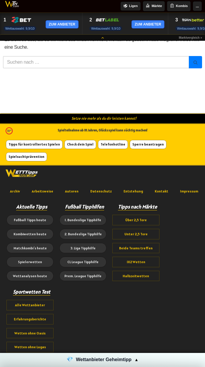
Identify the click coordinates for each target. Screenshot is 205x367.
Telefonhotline (113, 144)
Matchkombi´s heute (30, 248)
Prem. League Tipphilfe (82, 276)
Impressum (189, 191)
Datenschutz (101, 191)
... (197, 6)
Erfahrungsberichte (30, 319)
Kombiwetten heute (30, 234)
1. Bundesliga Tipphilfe (83, 220)
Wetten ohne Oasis (30, 333)
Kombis (179, 6)
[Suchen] (96, 62)
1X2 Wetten (136, 262)
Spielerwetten (30, 262)
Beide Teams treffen (136, 248)
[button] (102, 360)
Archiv (15, 191)
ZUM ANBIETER (62, 24)
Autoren (72, 191)
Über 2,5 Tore (136, 220)
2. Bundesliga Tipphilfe (83, 234)
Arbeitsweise (42, 191)
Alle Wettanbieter (30, 305)
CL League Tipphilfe (83, 262)
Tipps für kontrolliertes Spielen (34, 144)
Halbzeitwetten (136, 276)
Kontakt (161, 191)
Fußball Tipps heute (30, 220)
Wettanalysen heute (30, 276)
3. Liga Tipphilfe (83, 248)
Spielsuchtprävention (26, 156)
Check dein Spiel (80, 144)
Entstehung (133, 191)
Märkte (154, 6)
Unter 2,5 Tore (136, 234)
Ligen (131, 6)
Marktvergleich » (190, 37)
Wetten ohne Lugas (30, 347)
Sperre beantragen (148, 144)
